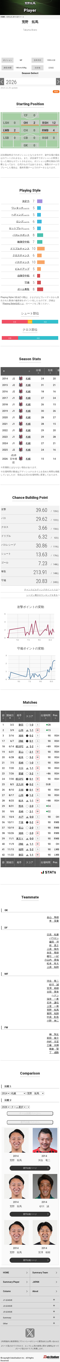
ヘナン (55, 995)
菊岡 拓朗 (53, 1013)
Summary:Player (11, 1282)
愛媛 (21, 773)
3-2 (31, 757)
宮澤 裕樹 (53, 988)
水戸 (21, 816)
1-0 (31, 724)
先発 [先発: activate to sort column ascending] (50, 371)
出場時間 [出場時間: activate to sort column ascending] (45, 716)
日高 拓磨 (53, 934)
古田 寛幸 (53, 991)
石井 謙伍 (53, 1002)
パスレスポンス (21, 235)
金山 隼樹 (53, 917)
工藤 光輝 (53, 1045)
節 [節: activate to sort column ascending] (3, 716)
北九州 (19, 784)
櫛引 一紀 (53, 956)
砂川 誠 (54, 984)
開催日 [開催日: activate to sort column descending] (10, 716)
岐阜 (21, 757)
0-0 (31, 816)
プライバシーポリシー (28, 1341)
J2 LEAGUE (7, 1306)
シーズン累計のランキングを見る (42, 595)
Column (7, 1291)
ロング (22, 221)
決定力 (25, 201)
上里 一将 (53, 1006)
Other (5, 1324)
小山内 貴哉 (51, 959)
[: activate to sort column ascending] (10, 371)
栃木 (21, 800)
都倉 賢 (54, 1048)
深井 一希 (53, 999)
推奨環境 (14, 1341)
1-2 (31, 795)
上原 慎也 (53, 949)
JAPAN (35, 1282)
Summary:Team (40, 1272)
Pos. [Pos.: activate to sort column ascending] (55, 716)
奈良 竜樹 (53, 952)
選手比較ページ (30, 1168)
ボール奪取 (23, 289)
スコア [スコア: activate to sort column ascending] (29, 716)
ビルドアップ (22, 268)
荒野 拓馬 (53, 1009)
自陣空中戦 (23, 275)
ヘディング (20, 214)
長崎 (21, 762)
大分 (21, 768)
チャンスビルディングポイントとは (41, 589)
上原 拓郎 (53, 967)
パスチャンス (22, 262)
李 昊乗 (54, 920)
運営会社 (42, 1341)
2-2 (31, 746)
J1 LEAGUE (7, 1300)
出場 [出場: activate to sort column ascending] (38, 371)
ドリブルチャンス (19, 248)
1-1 (31, 730)
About (35, 1291)
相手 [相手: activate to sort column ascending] (19, 716)
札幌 (28, 378)
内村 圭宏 (53, 1041)
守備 (27, 282)
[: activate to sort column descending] (4, 371)
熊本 (21, 806)
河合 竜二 (53, 981)
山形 (21, 730)
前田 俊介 (53, 1038)
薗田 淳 (54, 941)
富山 (21, 751)
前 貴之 (54, 945)
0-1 (31, 741)
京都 (21, 789)
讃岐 (21, 741)
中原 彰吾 (53, 1017)
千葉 (21, 822)
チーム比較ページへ (30, 1113)
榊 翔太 (54, 1034)
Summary (7, 1318)
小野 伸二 (53, 1020)
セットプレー (19, 228)
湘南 (21, 735)
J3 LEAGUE (7, 1312)
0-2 (31, 735)
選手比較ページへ (30, 1122)
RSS (56, 91)
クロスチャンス (21, 255)
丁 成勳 (54, 1052)
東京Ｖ (19, 838)
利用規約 (5, 1341)
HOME (3, 17)
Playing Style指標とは (13, 303)
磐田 (21, 724)
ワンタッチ (20, 208)
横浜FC (19, 746)
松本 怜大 (53, 963)
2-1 (31, 751)
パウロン (54, 938)
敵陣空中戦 (23, 241)
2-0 (31, 806)
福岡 (21, 849)
